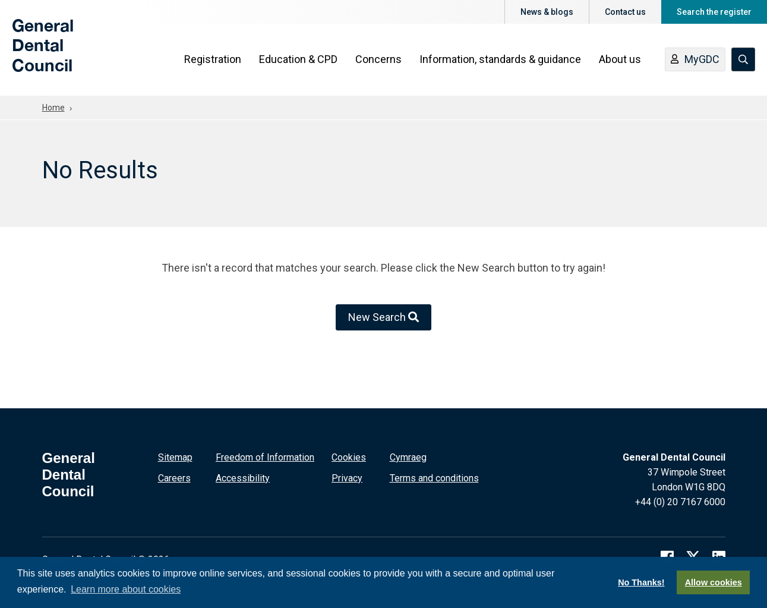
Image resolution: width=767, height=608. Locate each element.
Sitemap (175, 457)
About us (620, 60)
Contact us (625, 12)
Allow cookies (713, 582)
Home (53, 107)
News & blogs (546, 12)
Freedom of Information (265, 457)
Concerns (378, 60)
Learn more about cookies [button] (126, 589)
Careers (174, 478)
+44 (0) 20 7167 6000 (680, 502)
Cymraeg (408, 457)
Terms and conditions (434, 478)
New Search (383, 317)
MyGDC (695, 61)
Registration (212, 60)
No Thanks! (641, 582)
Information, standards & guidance (500, 60)
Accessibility (243, 478)
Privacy (347, 478)
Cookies (349, 457)
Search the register (714, 12)
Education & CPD (298, 60)
